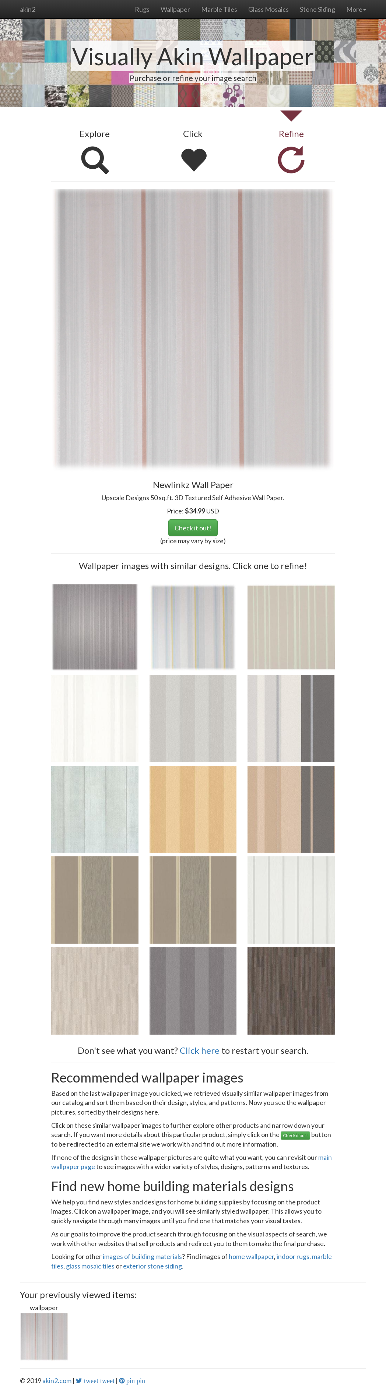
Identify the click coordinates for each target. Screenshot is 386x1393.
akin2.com (56, 1380)
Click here (200, 1050)
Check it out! (193, 528)
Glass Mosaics (268, 9)
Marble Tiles (219, 9)
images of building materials (142, 1256)
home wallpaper (251, 1256)
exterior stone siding (152, 1266)
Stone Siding (317, 9)
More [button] (356, 9)
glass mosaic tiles (90, 1266)
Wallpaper (175, 9)
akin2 (27, 9)
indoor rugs (293, 1256)
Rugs (142, 9)
